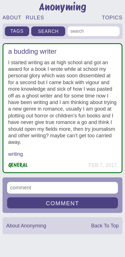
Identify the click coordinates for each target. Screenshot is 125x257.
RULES (35, 17)
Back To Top (105, 226)
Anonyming (62, 7)
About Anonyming (26, 226)
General (18, 165)
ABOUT (12, 17)
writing (15, 154)
